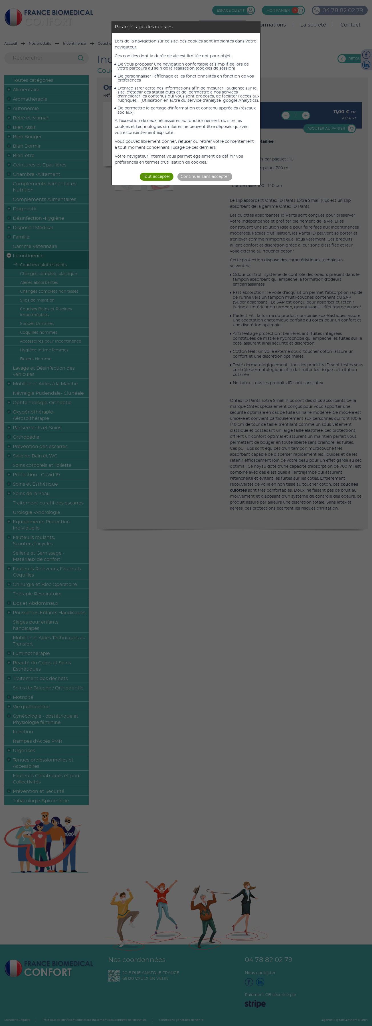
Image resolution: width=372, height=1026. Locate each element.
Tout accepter (156, 177)
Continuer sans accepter (205, 177)
